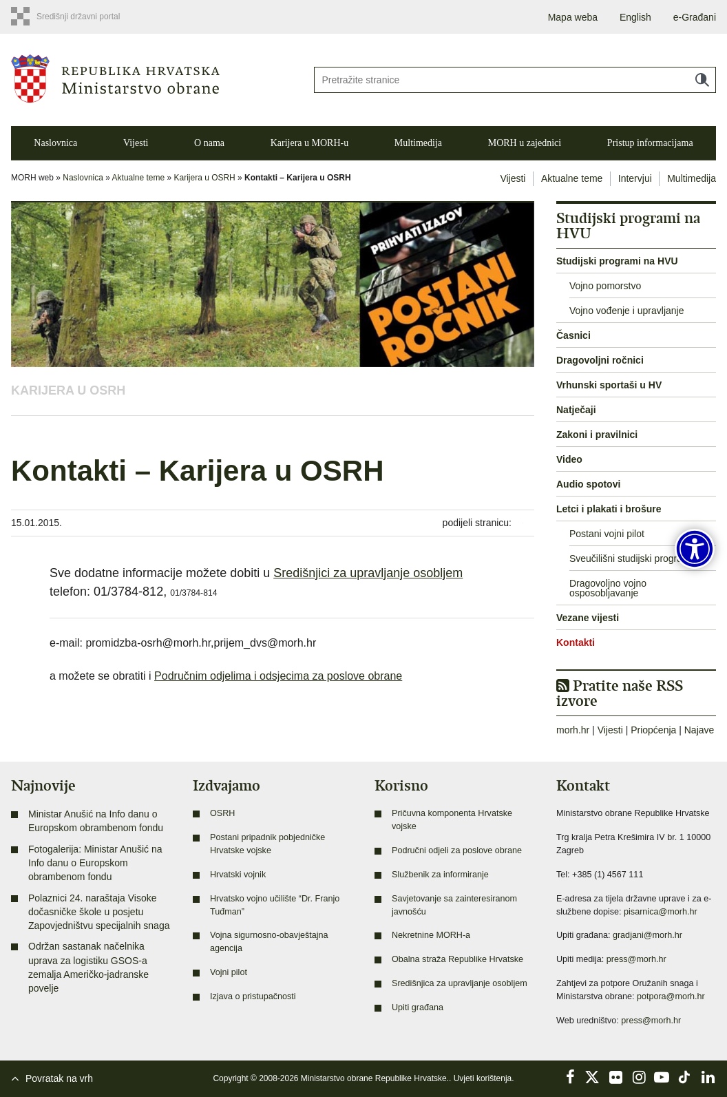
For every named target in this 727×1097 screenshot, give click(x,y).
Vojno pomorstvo (605, 285)
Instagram (639, 1077)
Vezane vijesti (587, 617)
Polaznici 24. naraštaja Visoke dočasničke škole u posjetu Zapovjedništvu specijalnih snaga (98, 912)
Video (569, 459)
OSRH (222, 813)
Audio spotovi (588, 484)
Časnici (573, 335)
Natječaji (576, 409)
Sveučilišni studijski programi (631, 558)
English (635, 17)
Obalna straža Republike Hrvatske (457, 959)
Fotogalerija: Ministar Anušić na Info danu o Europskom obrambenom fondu (95, 863)
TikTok (685, 1077)
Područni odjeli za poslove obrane (457, 850)
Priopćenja (653, 729)
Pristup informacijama (650, 143)
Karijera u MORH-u (310, 143)
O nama (209, 143)
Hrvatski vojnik (238, 874)
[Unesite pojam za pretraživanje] (515, 80)
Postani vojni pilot (606, 533)
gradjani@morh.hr (647, 935)
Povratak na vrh (59, 1078)
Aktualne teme (138, 177)
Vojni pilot (228, 972)
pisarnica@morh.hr (660, 912)
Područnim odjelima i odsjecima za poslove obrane (278, 676)
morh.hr (572, 729)
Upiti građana (417, 1007)
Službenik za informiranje (440, 874)
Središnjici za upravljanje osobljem (368, 573)
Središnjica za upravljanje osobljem (459, 983)
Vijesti (136, 143)
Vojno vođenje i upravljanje (626, 310)
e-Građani (694, 17)
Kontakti (575, 642)
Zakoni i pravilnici (597, 434)
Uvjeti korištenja (483, 1078)
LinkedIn (707, 1077)
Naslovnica (55, 143)
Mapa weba (573, 17)
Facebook (570, 1077)
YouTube (661, 1077)
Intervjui (635, 178)
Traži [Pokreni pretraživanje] (702, 80)
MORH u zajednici (525, 143)
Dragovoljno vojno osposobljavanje (607, 588)
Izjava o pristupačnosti (253, 996)
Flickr (616, 1077)
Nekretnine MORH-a (431, 935)
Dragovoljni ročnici (600, 360)
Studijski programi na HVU (617, 261)
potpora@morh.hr (671, 996)
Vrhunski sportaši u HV (609, 384)
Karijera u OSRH (204, 177)
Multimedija (418, 143)
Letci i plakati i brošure (609, 508)
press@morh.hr (636, 959)
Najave (699, 729)
